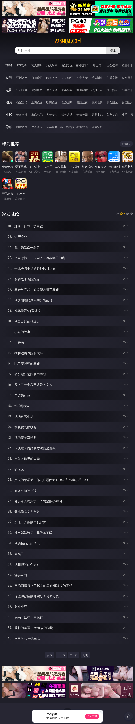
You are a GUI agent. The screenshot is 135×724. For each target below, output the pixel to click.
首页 (49, 655)
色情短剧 (97, 127)
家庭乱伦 (37, 115)
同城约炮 (21, 127)
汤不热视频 (67, 127)
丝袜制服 (97, 78)
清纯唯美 (97, 102)
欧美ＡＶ (51, 78)
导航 (8, 127)
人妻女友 (51, 115)
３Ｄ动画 (67, 78)
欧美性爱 (67, 90)
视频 (8, 77)
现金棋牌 (112, 65)
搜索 (113, 50)
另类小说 (97, 115)
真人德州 (37, 65)
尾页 (85, 655)
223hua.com (67, 41)
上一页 (61, 655)
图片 (8, 102)
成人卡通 (51, 90)
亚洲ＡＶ (21, 78)
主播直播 (112, 78)
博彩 (8, 65)
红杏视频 (82, 127)
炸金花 (97, 65)
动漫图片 (67, 102)
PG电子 (21, 65)
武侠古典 (67, 115)
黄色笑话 (112, 115)
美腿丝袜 (82, 102)
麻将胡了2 (82, 65)
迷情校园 (82, 115)
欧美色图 (51, 102)
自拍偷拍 (37, 78)
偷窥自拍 (21, 102)
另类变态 (127, 90)
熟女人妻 (82, 78)
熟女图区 (112, 102)
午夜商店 (37, 127)
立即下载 (92, 716)
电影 (8, 90)
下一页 (73, 655)
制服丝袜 (82, 90)
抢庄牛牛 (127, 65)
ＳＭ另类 (127, 78)
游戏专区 (67, 65)
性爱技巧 (127, 115)
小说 (8, 114)
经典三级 (97, 90)
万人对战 (51, 65)
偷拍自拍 (37, 90)
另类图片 (127, 102)
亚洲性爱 (21, 90)
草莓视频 (51, 127)
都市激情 (21, 115)
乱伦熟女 (112, 90)
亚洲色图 (37, 102)
